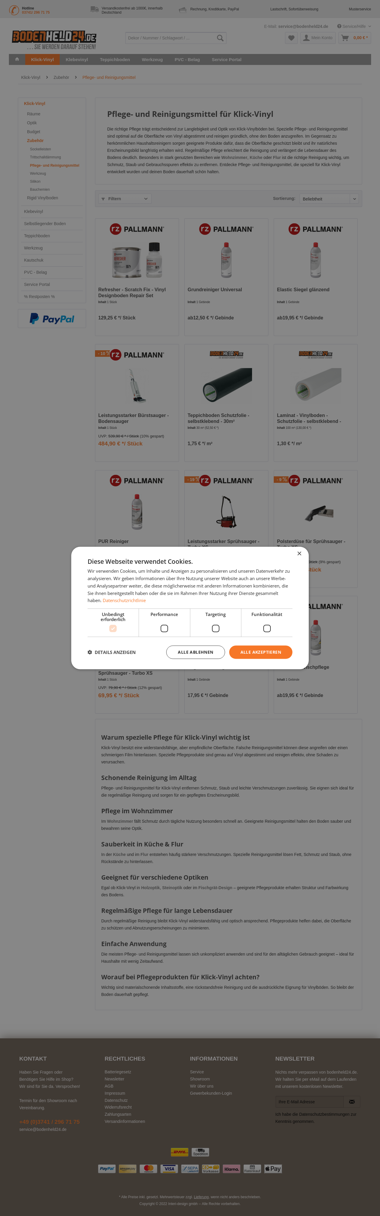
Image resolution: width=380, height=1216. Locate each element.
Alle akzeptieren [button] (260, 652)
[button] (112, 652)
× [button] (299, 554)
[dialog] (190, 608)
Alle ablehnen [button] (195, 652)
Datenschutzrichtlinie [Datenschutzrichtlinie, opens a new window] (124, 600)
